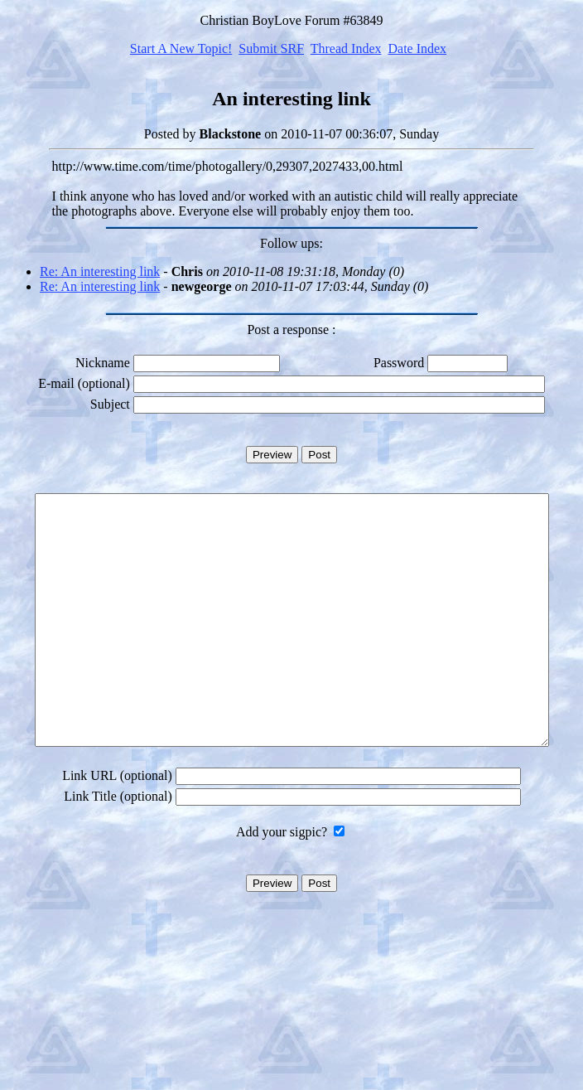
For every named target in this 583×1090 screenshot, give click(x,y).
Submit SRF (271, 48)
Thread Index (346, 48)
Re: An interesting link (100, 271)
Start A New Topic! (181, 48)
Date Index (417, 48)
